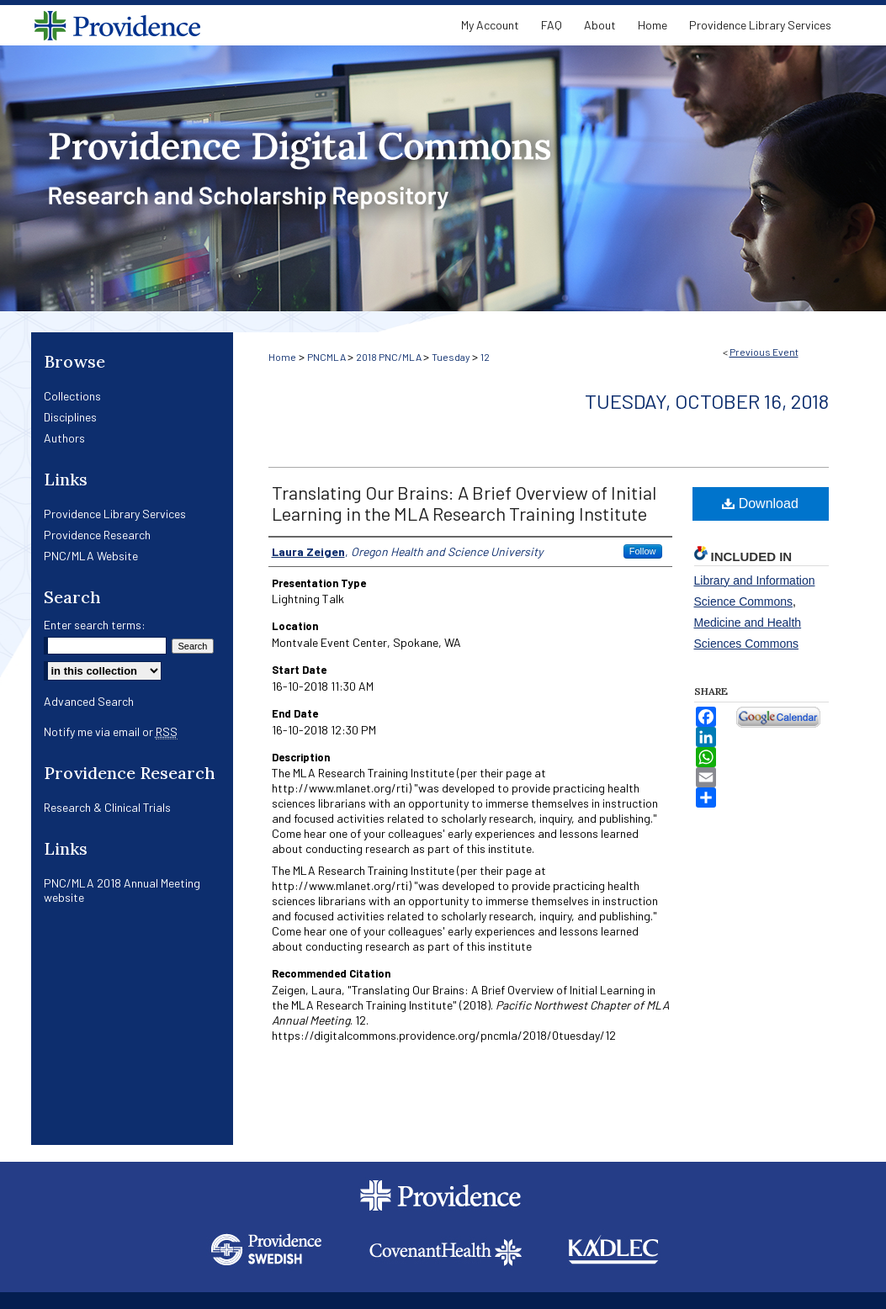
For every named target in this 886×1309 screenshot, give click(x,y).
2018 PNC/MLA (389, 357)
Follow (642, 551)
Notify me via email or (111, 731)
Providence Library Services (115, 513)
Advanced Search (89, 701)
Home (282, 357)
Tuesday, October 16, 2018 (707, 401)
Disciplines (70, 417)
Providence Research (97, 534)
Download (760, 503)
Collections (72, 396)
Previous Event (763, 352)
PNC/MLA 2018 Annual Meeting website (122, 890)
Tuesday (452, 357)
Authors (64, 438)
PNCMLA (327, 357)
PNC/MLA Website (91, 556)
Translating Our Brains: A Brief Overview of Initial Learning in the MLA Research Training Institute (464, 502)
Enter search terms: (95, 624)
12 (485, 357)
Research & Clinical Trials (107, 807)
